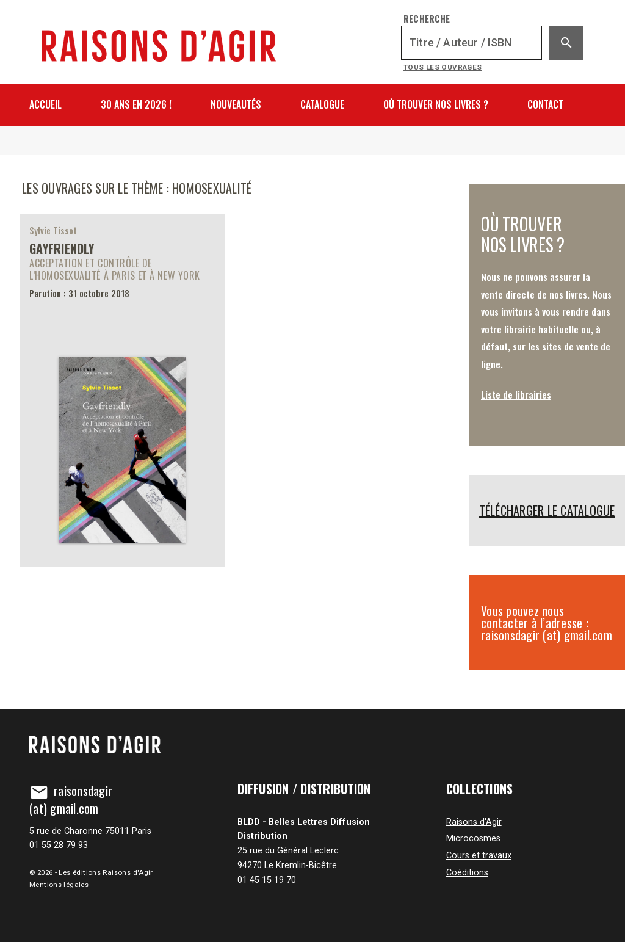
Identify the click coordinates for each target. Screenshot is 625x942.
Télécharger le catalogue (547, 510)
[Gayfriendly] (122, 391)
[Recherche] (471, 43)
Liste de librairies (516, 394)
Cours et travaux (478, 855)
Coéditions (467, 873)
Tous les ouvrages (442, 67)
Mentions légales (59, 884)
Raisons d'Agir (474, 822)
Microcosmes (473, 838)
